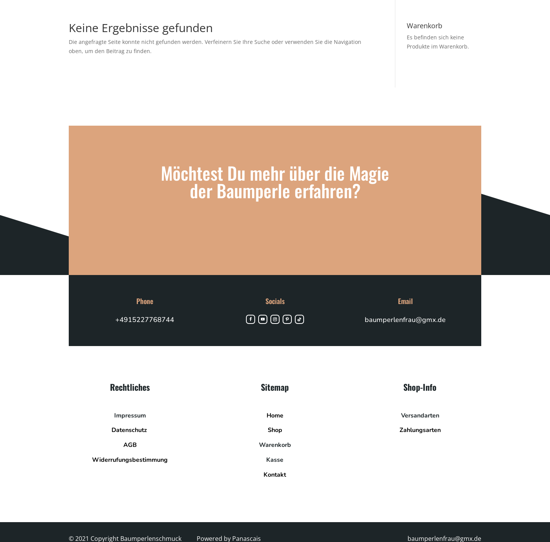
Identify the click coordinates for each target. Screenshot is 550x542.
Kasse (274, 460)
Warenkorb (275, 445)
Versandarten (420, 415)
